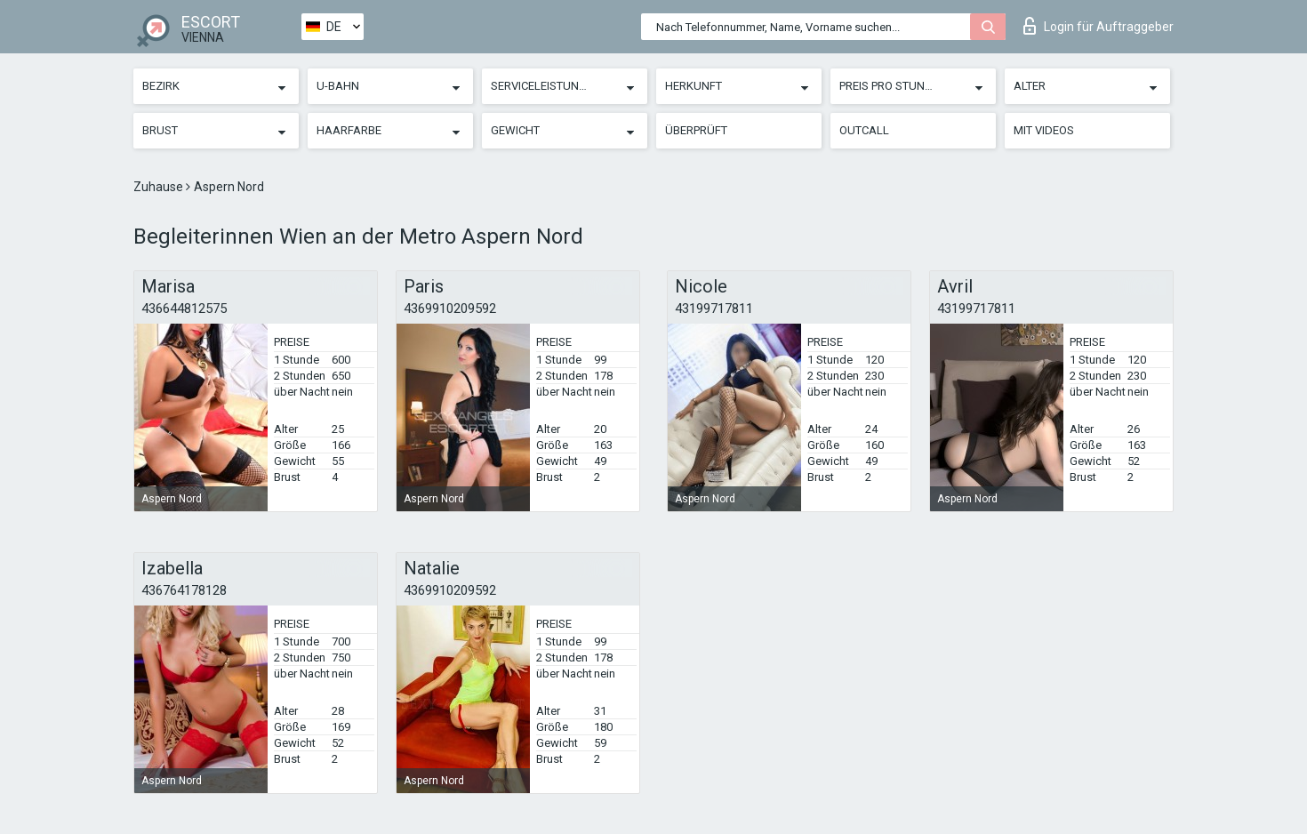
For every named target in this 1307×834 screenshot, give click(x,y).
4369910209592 (450, 309)
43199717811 (714, 309)
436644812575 (184, 309)
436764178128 (184, 590)
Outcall (864, 130)
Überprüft (696, 130)
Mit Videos (1044, 130)
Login (1098, 26)
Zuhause (159, 187)
